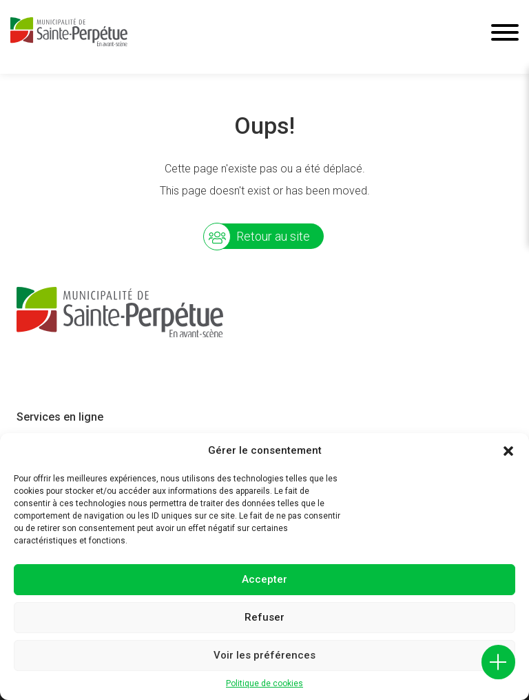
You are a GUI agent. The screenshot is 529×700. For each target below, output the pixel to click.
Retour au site (273, 236)
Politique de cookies (264, 683)
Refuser (264, 617)
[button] (508, 451)
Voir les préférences (264, 655)
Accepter (264, 579)
